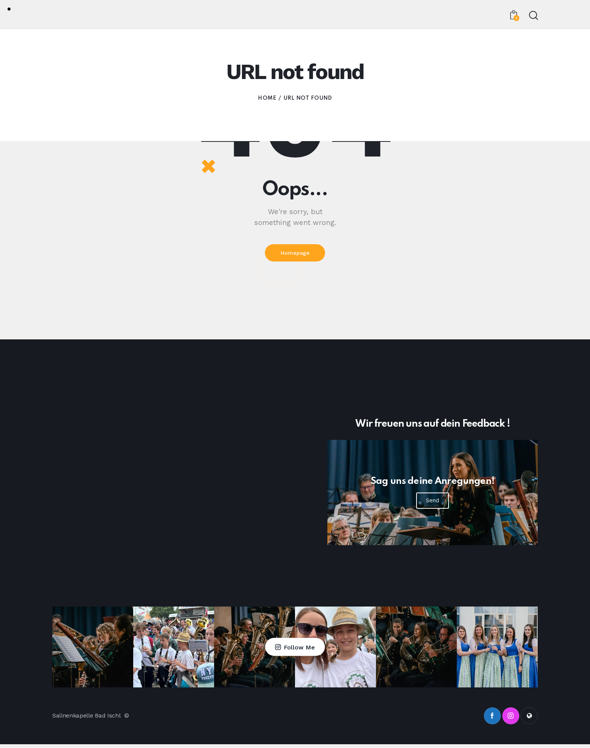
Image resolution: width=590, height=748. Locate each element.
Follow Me (299, 650)
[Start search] (533, 15)
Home (267, 98)
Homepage (295, 254)
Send (432, 503)
